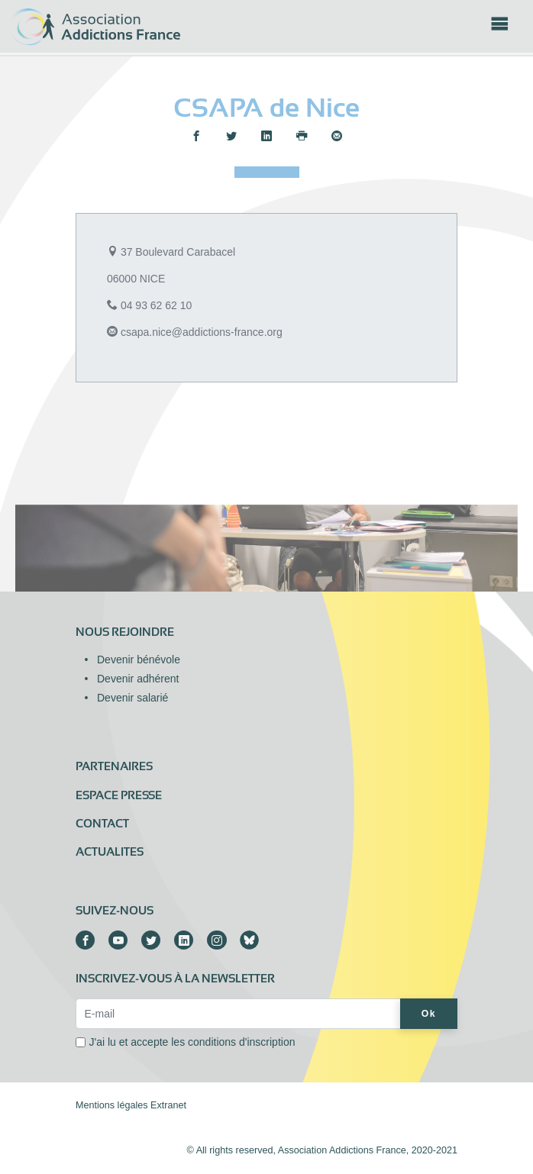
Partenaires (114, 766)
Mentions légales (112, 1105)
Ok (429, 1013)
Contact (102, 824)
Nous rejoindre (125, 632)
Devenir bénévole (138, 659)
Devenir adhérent (138, 678)
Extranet (168, 1105)
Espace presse (119, 795)
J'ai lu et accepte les (192, 1042)
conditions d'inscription (241, 1042)
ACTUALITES (110, 852)
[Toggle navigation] (499, 28)
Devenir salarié (132, 698)
